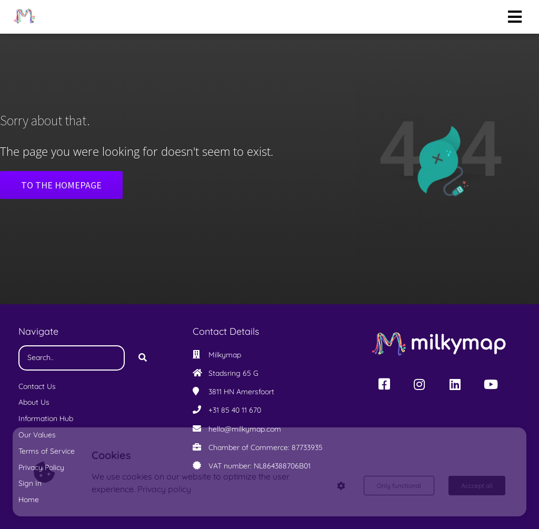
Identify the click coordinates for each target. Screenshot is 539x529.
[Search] (142, 358)
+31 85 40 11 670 (234, 410)
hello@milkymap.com (244, 429)
